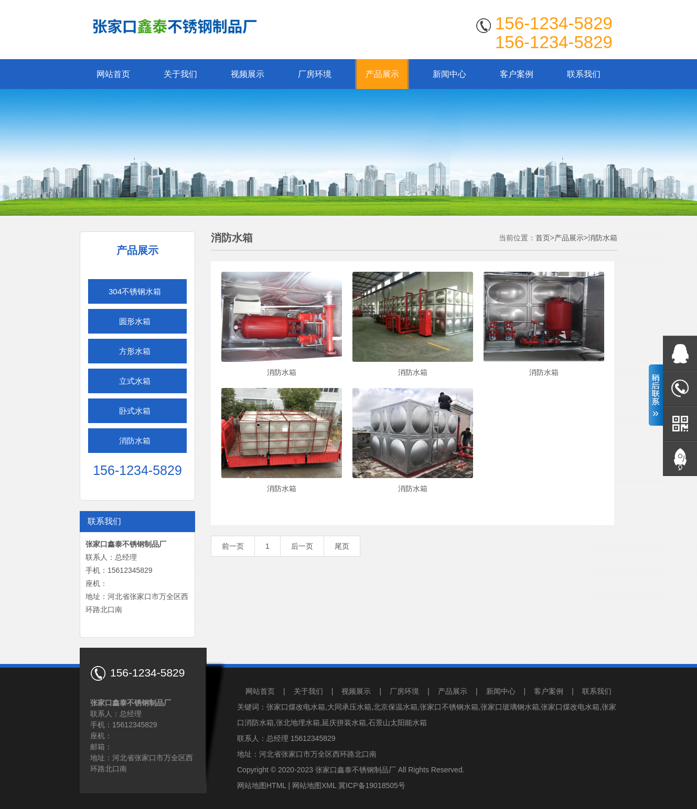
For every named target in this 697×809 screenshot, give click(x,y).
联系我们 (584, 74)
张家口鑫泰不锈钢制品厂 (355, 770)
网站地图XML (314, 785)
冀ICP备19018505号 (371, 785)
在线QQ (680, 353)
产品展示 (382, 74)
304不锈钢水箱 (135, 291)
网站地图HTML (261, 785)
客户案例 (516, 74)
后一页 (302, 546)
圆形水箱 (135, 321)
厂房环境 (314, 74)
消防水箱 (135, 440)
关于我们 (180, 74)
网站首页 (113, 74)
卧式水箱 (135, 410)
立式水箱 (135, 380)
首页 (542, 238)
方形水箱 (135, 351)
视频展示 (247, 74)
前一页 (233, 546)
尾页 (342, 546)
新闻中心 (449, 74)
